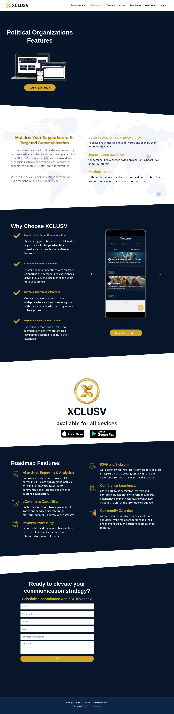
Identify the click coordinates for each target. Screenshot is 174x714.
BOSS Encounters (93, 706)
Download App (78, 5)
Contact (111, 5)
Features (95, 5)
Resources (135, 5)
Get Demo (150, 5)
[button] (91, 274)
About (122, 5)
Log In (163, 5)
